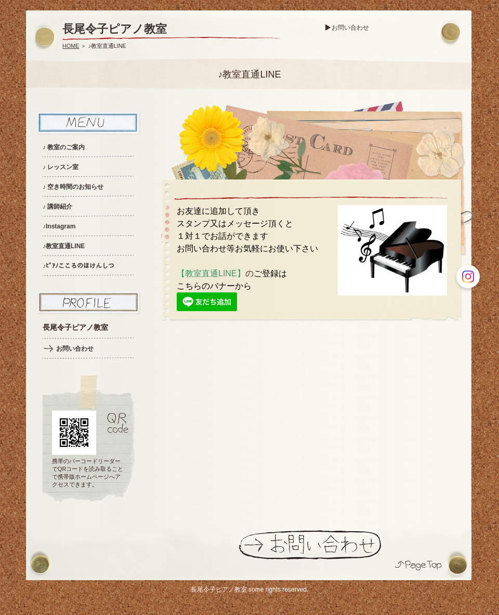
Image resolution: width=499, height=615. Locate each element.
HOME (70, 46)
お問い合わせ (350, 27)
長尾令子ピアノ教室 (114, 28)
